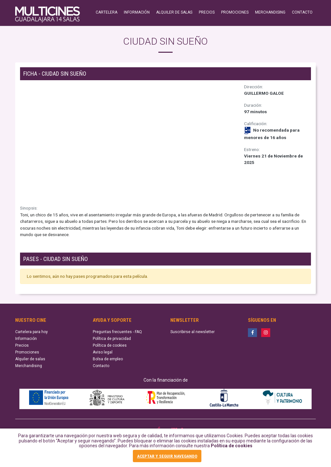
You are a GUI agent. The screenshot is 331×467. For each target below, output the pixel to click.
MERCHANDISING (270, 12)
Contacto (101, 366)
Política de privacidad (112, 338)
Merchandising (28, 366)
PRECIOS (207, 12)
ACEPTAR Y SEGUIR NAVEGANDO (167, 456)
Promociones (27, 352)
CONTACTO (302, 12)
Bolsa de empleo (108, 359)
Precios (22, 345)
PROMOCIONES (235, 12)
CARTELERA (106, 12)
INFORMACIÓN (137, 12)
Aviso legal (102, 352)
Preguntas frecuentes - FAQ (117, 332)
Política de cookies (231, 445)
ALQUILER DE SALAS (174, 12)
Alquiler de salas (30, 359)
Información (26, 338)
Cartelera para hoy (31, 332)
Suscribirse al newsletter (192, 332)
